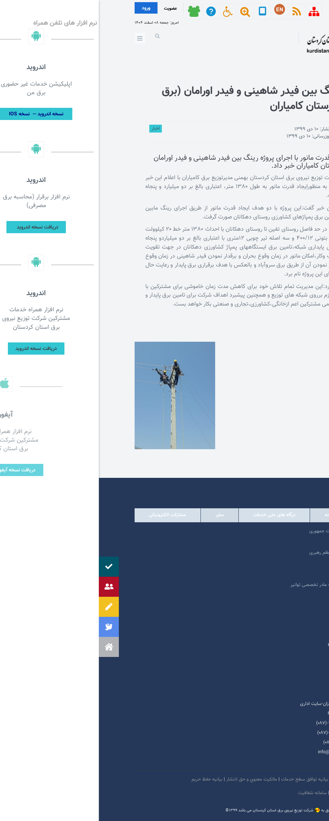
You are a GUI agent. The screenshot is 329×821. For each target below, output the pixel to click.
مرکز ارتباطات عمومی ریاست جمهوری (245, 531)
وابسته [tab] (232, 515)
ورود (47, 8)
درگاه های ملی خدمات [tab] (176, 515)
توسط (269, 129)
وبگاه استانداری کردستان (257, 574)
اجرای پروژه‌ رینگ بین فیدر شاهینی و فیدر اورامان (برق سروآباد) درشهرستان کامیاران (178, 99)
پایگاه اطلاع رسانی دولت (257, 563)
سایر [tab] (121, 515)
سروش (245, 761)
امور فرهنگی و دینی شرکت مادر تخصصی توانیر (236, 585)
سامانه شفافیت (214, 793)
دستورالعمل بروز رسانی (253, 793)
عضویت (71, 8)
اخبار (57, 128)
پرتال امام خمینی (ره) (260, 542)
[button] (10, 647)
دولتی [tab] (273, 515)
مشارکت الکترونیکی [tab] (68, 515)
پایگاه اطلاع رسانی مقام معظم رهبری (245, 552)
